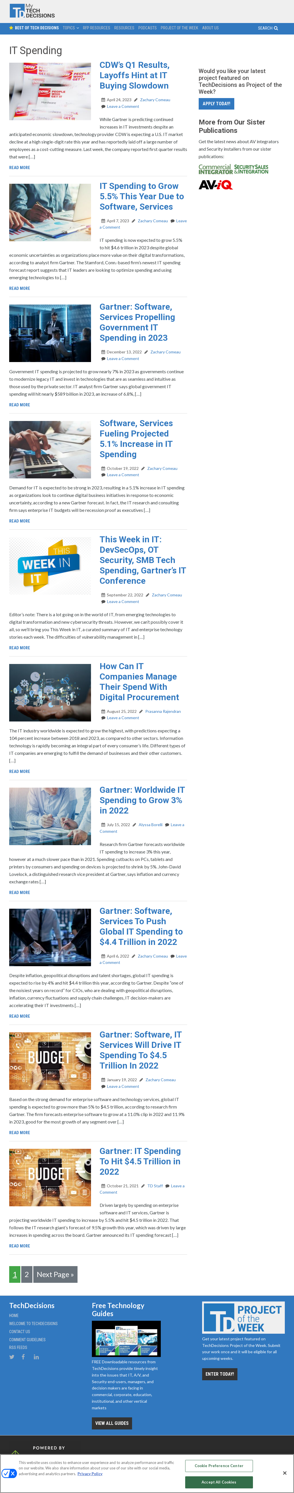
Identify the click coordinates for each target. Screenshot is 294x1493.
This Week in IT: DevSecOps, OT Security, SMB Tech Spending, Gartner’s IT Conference (143, 560)
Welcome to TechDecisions (33, 1322)
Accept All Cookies (219, 1481)
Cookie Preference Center (219, 1466)
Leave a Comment (123, 106)
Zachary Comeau (154, 99)
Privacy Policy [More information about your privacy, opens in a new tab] (90, 1473)
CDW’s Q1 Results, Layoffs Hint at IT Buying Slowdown (135, 75)
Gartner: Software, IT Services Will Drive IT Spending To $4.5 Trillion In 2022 (141, 1050)
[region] (147, 1473)
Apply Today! (216, 103)
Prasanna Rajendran (162, 711)
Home (14, 1314)
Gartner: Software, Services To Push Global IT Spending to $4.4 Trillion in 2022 (141, 926)
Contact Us (19, 1330)
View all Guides (112, 1422)
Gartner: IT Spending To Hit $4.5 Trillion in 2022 (140, 1161)
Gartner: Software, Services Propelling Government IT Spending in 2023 (137, 322)
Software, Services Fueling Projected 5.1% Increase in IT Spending (136, 438)
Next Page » (55, 1274)
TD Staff (154, 1185)
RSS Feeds (18, 1346)
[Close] (284, 1472)
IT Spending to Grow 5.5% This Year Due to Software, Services (142, 196)
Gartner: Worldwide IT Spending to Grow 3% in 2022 (142, 800)
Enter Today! (220, 1373)
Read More (20, 167)
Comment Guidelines (27, 1338)
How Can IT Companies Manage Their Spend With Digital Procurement (139, 681)
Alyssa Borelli (150, 824)
